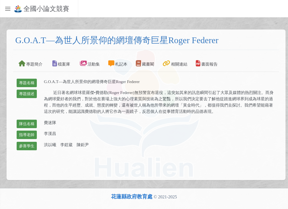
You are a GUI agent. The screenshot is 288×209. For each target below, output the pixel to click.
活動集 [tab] (90, 63)
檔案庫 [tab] (61, 63)
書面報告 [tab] (207, 63)
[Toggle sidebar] (7, 9)
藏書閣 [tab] (145, 63)
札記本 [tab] (117, 63)
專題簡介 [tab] (31, 63)
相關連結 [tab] (175, 63)
